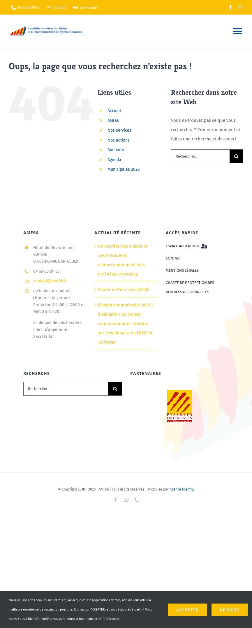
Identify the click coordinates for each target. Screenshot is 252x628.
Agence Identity (182, 489)
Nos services (119, 130)
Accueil (114, 110)
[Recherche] (236, 156)
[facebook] (230, 7)
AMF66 (113, 120)
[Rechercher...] (200, 156)
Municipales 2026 (124, 169)
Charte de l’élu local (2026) (123, 289)
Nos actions (119, 140)
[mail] (241, 7)
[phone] (136, 500)
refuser (229, 610)
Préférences (112, 619)
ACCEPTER (187, 610)
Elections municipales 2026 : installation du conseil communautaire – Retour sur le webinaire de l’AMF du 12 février (126, 323)
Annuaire (116, 149)
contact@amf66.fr (49, 280)
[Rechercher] (65, 389)
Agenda (114, 159)
